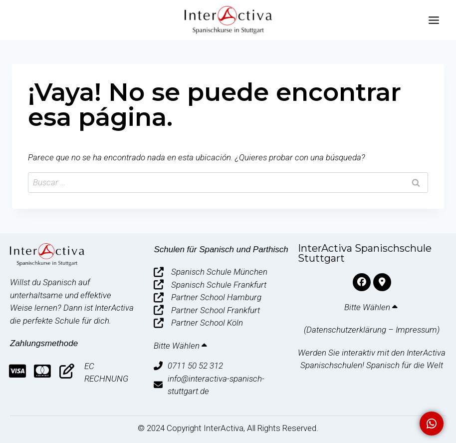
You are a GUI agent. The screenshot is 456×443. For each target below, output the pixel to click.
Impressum (416, 330)
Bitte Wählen (181, 346)
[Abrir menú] (433, 20)
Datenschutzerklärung (346, 330)
